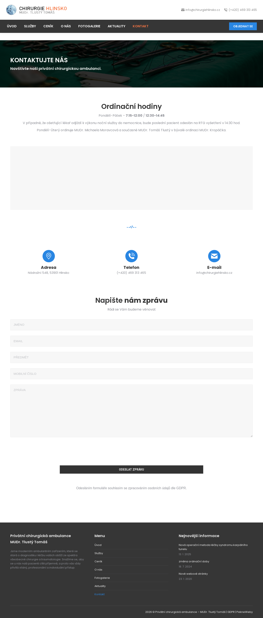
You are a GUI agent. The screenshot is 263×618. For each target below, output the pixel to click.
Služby (99, 553)
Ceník (98, 561)
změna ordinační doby (194, 561)
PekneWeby (244, 612)
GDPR (231, 612)
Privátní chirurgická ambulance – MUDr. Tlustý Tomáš (190, 612)
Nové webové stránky (193, 574)
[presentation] (131, 450)
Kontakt (100, 594)
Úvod (98, 545)
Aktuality (100, 586)
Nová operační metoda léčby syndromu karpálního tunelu (213, 547)
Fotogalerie (102, 578)
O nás (98, 570)
